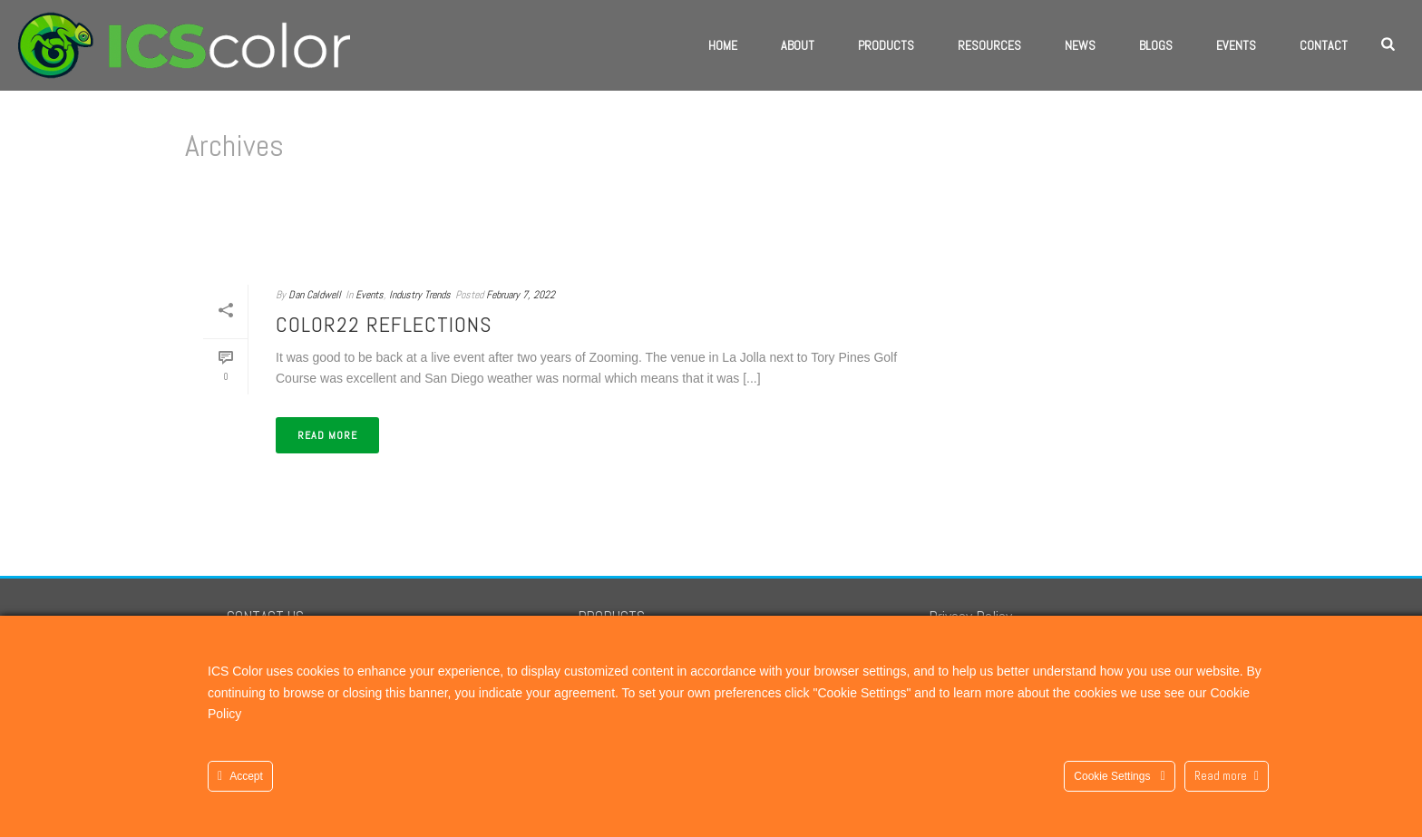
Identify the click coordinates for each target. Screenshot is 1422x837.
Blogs (1156, 45)
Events (1236, 45)
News (1080, 45)
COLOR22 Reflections (384, 324)
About (797, 45)
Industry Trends (420, 294)
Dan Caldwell (314, 294)
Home (722, 45)
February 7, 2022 (520, 294)
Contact (1324, 45)
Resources (989, 45)
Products (886, 45)
